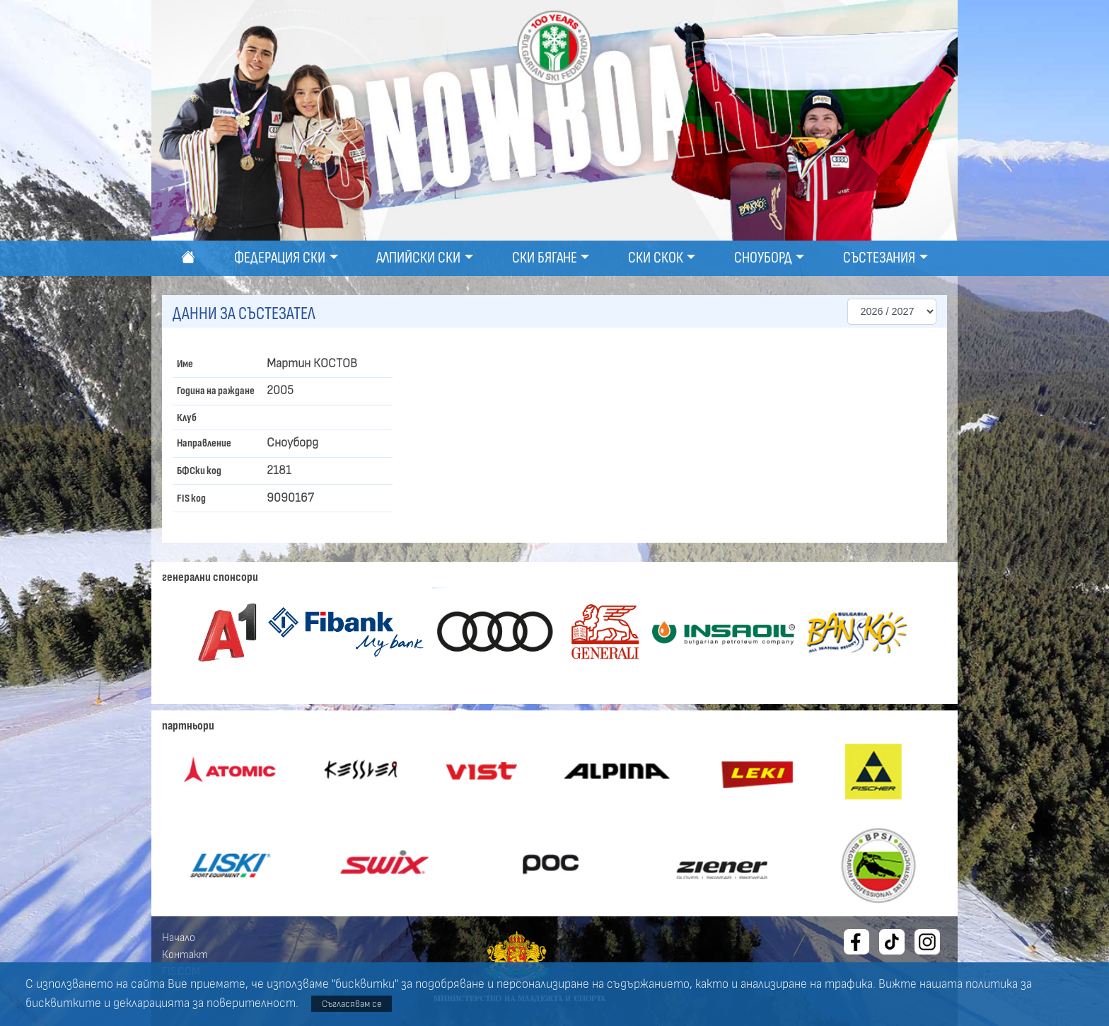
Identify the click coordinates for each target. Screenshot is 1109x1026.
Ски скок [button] (655, 257)
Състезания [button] (879, 257)
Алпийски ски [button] (418, 257)
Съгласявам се (352, 1003)
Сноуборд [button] (763, 257)
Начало (178, 937)
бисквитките (63, 1003)
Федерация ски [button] (279, 257)
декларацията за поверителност (204, 1003)
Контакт (185, 954)
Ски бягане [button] (544, 257)
